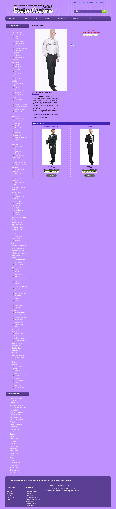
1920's (17, 269)
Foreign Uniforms (20, 160)
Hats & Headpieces (19, 255)
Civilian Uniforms (20, 165)
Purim (17, 114)
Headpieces (19, 234)
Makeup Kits (19, 322)
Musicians (18, 133)
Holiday (15, 81)
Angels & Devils (20, 279)
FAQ (90, 18)
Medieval (18, 67)
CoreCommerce (65, 488)
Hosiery (15, 362)
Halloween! (14, 439)
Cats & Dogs (19, 46)
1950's (17, 272)
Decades (15, 167)
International (16, 192)
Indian (17, 212)
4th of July (18, 385)
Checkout (101, 2)
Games (17, 125)
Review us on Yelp (47, 480)
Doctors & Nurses (21, 286)
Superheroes (16, 135)
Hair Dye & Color (18, 355)
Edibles (17, 55)
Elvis (16, 130)
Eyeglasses (16, 350)
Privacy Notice (15, 415)
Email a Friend (85, 39)
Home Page (13, 18)
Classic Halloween (21, 104)
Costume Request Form (18, 407)
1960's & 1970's (20, 274)
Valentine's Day (20, 109)
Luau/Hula (13, 443)
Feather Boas (17, 348)
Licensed (18, 296)
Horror (17, 291)
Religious (15, 220)
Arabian (17, 215)
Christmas (13, 427)
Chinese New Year (21, 107)
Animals (17, 281)
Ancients (17, 64)
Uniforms (15, 144)
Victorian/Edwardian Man (51, 127)
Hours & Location (31, 18)
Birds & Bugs (19, 41)
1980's (17, 276)
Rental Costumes (16, 32)
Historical (15, 62)
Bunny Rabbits (20, 43)
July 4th (17, 97)
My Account (82, 2)
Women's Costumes (19, 246)
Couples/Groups (17, 227)
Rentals (47, 18)
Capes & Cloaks (17, 229)
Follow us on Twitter (34, 480)
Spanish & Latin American (19, 198)
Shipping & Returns (16, 412)
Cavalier (17, 69)
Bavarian (18, 201)
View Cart (92, 2)
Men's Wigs (18, 262)
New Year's (18, 371)
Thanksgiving (19, 90)
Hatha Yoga (56, 480)
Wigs (14, 258)
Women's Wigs (20, 260)
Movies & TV (19, 128)
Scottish (17, 194)
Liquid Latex (19, 320)
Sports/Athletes (17, 225)
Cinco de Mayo (20, 99)
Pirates (14, 190)
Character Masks (20, 340)
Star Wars (18, 300)
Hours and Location (16, 398)
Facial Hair (16, 329)
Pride (16, 102)
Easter (17, 87)
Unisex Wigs (19, 264)
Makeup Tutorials (16, 417)
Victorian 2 (13, 30)
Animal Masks (19, 338)
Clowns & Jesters (18, 222)
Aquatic (17, 36)
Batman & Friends (16, 424)
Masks (14, 332)
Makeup (15, 310)
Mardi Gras (18, 111)
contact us (40, 114)
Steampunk (18, 303)
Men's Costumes (18, 248)
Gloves (14, 353)
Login (74, 2)
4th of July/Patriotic (16, 419)
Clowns (17, 284)
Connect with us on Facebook (18, 480)
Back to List (35, 94)
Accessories (16, 232)
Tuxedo (89, 127)
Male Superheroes (21, 137)
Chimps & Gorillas (21, 48)
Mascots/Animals (18, 34)
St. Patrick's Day (20, 95)
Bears (17, 39)
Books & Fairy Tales (19, 217)
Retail (12, 244)
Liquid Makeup (20, 312)
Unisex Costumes (18, 250)
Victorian (17, 76)
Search (9, 495)
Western (17, 78)
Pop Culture (16, 117)
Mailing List (61, 18)
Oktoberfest (18, 92)
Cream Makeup (20, 315)
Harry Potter (14, 441)
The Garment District (17, 405)
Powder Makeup (20, 317)
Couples (13, 431)
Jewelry (17, 241)
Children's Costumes (19, 253)
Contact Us (77, 18)
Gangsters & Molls (18, 187)
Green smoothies (65, 480)
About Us (13, 400)
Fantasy (17, 123)
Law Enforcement (21, 162)
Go (104, 11)
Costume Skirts (17, 345)
